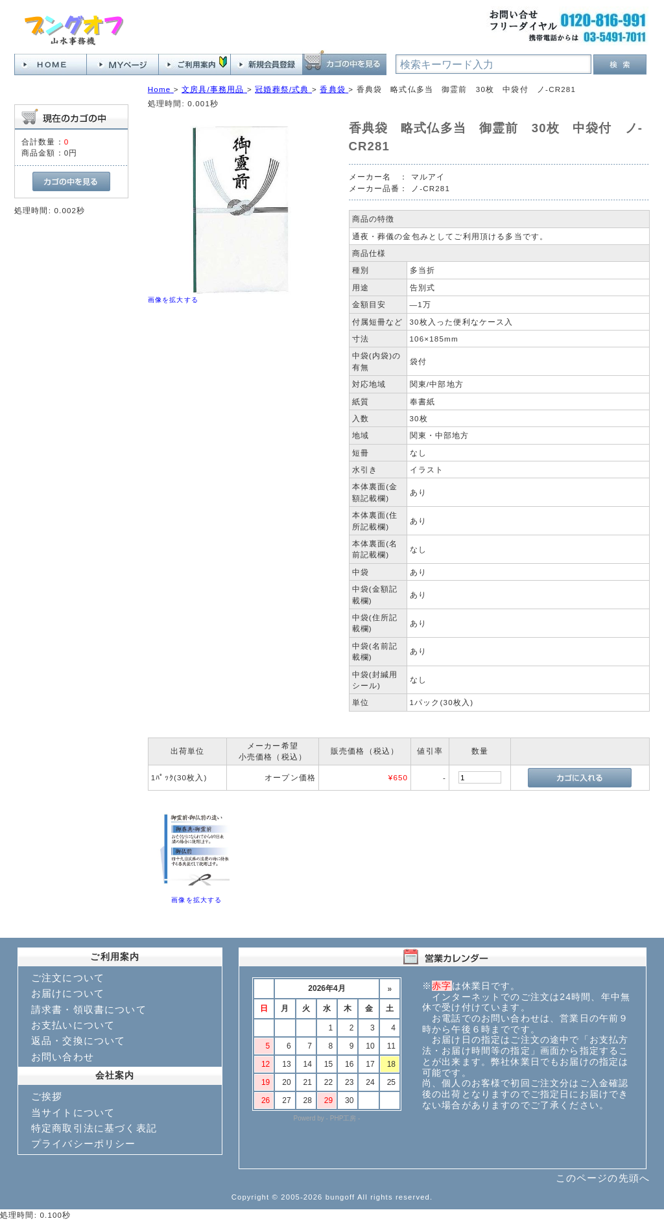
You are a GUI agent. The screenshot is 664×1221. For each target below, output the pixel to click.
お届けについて (67, 993)
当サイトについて (73, 1112)
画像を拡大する (173, 299)
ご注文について (67, 977)
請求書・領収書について (89, 1009)
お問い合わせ (62, 1056)
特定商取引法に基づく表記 (94, 1128)
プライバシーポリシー (83, 1143)
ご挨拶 (46, 1096)
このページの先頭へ (603, 1177)
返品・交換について (78, 1040)
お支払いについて (73, 1024)
